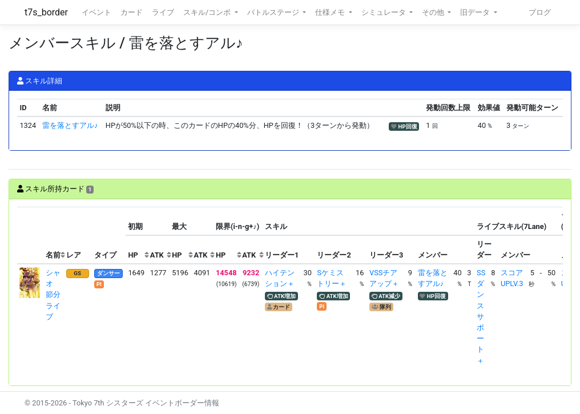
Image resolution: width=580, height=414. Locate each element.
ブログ (540, 12)
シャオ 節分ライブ (53, 294)
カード (131, 12)
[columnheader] (30, 235)
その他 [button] (434, 12)
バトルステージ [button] (274, 12)
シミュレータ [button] (384, 12)
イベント (96, 12)
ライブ (163, 12)
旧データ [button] (476, 12)
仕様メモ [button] (331, 12)
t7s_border (46, 12)
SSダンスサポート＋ (481, 316)
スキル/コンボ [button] (207, 12)
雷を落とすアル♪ (70, 125)
